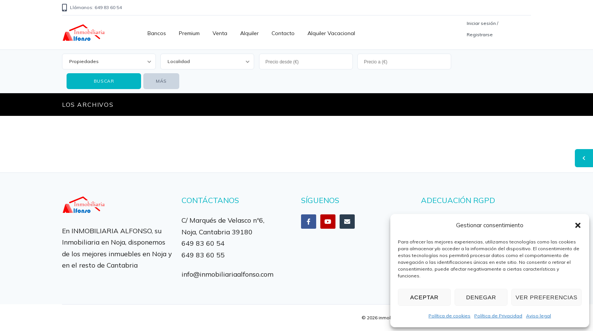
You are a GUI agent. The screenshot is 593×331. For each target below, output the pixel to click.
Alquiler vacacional (331, 33)
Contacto (283, 33)
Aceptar (424, 297)
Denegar (481, 297)
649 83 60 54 (203, 243)
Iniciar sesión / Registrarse (482, 28)
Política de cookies (449, 316)
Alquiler (249, 33)
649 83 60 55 (203, 255)
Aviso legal (538, 316)
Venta (220, 33)
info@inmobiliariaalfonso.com (227, 274)
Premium (189, 33)
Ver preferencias (546, 297)
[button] (578, 225)
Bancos (156, 33)
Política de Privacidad (498, 316)
